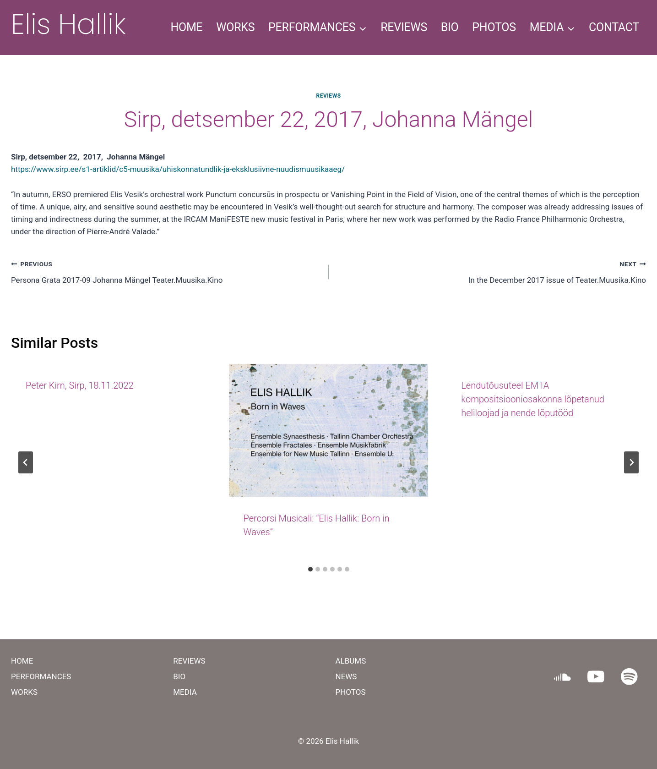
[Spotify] (629, 676)
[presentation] (329, 430)
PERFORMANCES (41, 676)
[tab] (310, 569)
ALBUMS (351, 660)
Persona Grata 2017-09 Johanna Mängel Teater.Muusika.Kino (166, 271)
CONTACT (614, 27)
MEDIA (185, 692)
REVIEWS (403, 27)
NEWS (346, 676)
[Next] (631, 462)
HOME (186, 27)
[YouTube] (596, 676)
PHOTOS (494, 27)
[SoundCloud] (562, 676)
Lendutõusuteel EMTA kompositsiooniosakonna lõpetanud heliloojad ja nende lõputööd (532, 399)
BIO (450, 27)
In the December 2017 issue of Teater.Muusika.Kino (491, 271)
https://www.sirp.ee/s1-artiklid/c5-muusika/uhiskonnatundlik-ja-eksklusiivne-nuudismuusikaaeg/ (178, 169)
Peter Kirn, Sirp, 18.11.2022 (80, 385)
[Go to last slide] (25, 462)
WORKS (235, 27)
